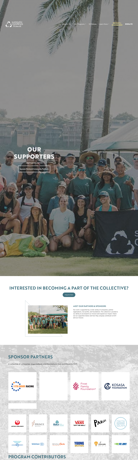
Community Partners (40, 169)
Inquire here (69, 295)
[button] (66, 24)
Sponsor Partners (26, 169)
